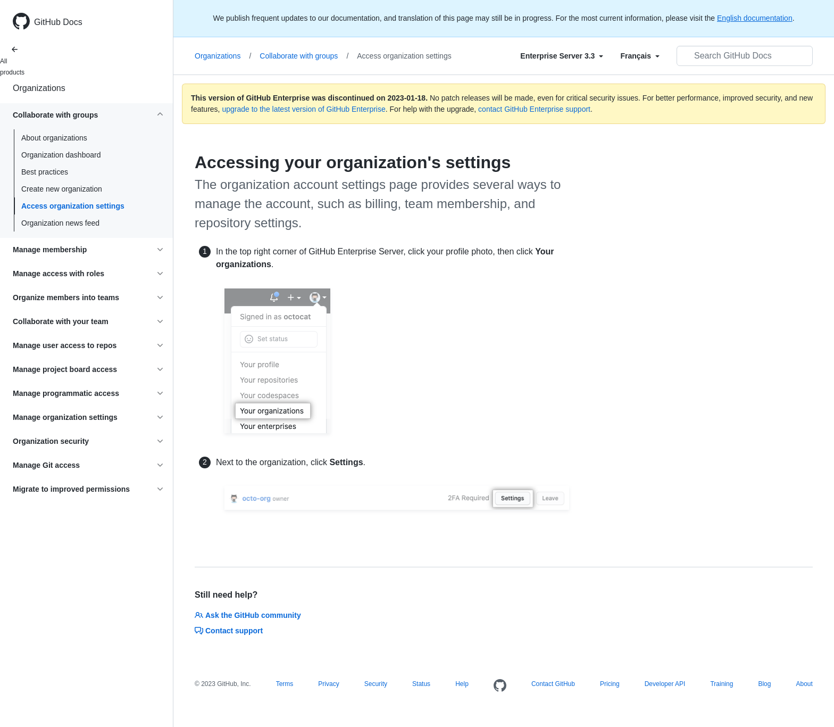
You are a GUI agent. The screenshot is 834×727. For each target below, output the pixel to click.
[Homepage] (500, 686)
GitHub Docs (58, 22)
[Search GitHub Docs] (745, 56)
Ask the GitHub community (248, 615)
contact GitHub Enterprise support (534, 109)
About (804, 684)
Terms (285, 684)
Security (375, 684)
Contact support (229, 630)
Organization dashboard (61, 155)
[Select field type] (562, 55)
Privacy (328, 684)
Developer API (665, 684)
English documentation (755, 18)
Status (421, 684)
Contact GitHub (553, 684)
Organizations (39, 88)
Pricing (610, 684)
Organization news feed (60, 223)
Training (721, 684)
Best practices (44, 172)
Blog (764, 684)
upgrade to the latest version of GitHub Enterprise (303, 109)
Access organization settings (72, 206)
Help (462, 684)
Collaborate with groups (304, 56)
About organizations (54, 138)
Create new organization (61, 189)
